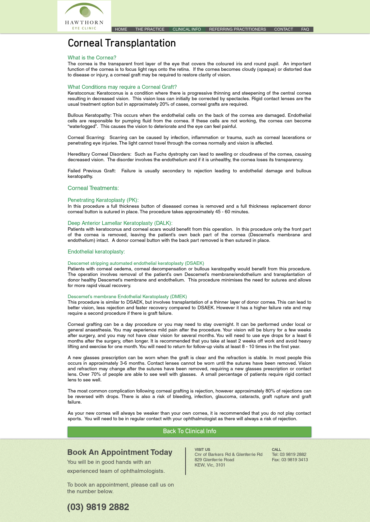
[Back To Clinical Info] (189, 432)
